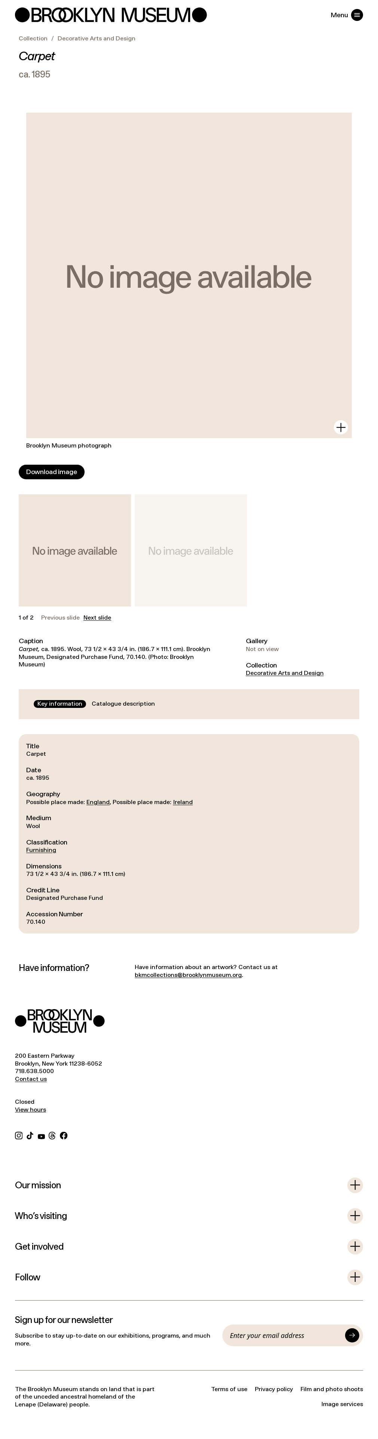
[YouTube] (41, 1135)
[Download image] (52, 472)
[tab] (60, 704)
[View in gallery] (341, 427)
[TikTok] (30, 1135)
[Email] (285, 1335)
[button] (75, 550)
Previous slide (60, 618)
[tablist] (96, 704)
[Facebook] (63, 1135)
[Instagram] (18, 1135)
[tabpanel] (189, 834)
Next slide (97, 618)
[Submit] (352, 1335)
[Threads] (52, 1135)
